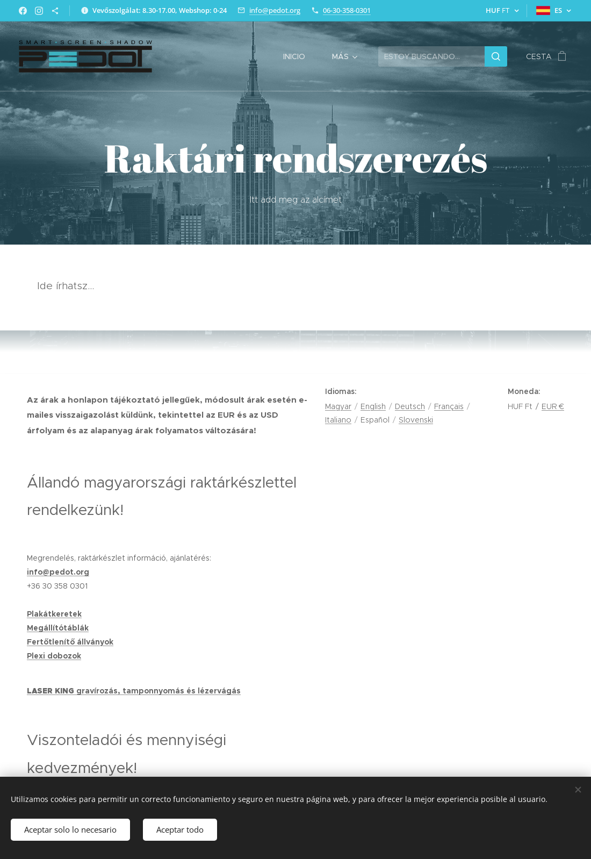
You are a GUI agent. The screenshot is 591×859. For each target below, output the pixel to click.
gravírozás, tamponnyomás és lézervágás (158, 691)
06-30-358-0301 (347, 10)
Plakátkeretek (54, 614)
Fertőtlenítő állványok (70, 642)
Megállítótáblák (58, 628)
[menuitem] (299, 56)
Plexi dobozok (54, 656)
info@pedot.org (274, 10)
